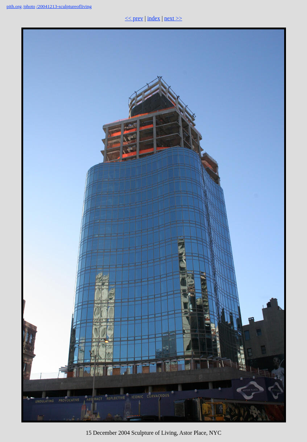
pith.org (14, 6)
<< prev (134, 18)
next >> (173, 18)
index (153, 18)
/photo (29, 6)
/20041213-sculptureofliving (64, 6)
